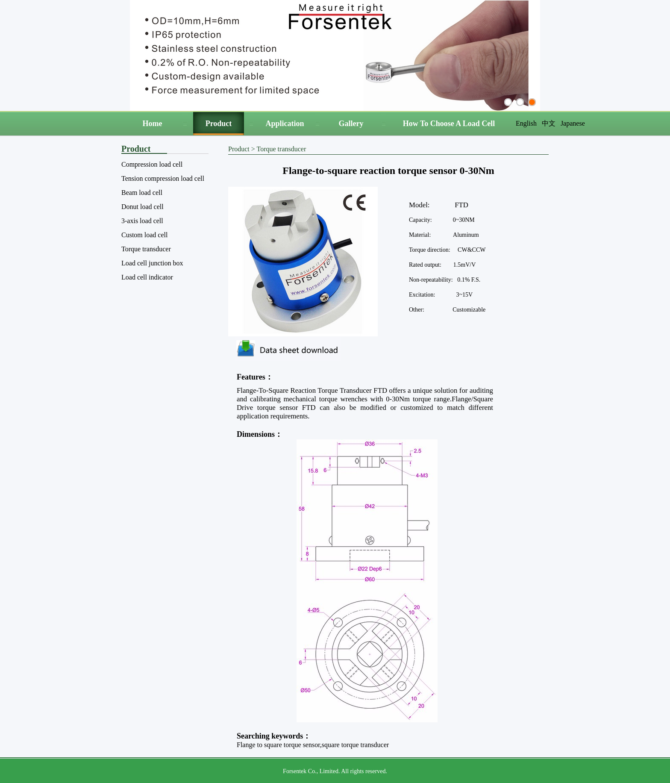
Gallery (351, 123)
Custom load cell (144, 234)
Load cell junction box (152, 263)
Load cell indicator (147, 277)
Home (152, 123)
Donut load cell (142, 206)
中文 (548, 123)
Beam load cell (141, 192)
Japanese (573, 123)
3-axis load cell (142, 220)
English (526, 123)
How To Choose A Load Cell (449, 123)
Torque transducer (146, 249)
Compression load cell (151, 164)
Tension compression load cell (162, 178)
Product (219, 123)
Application (284, 123)
